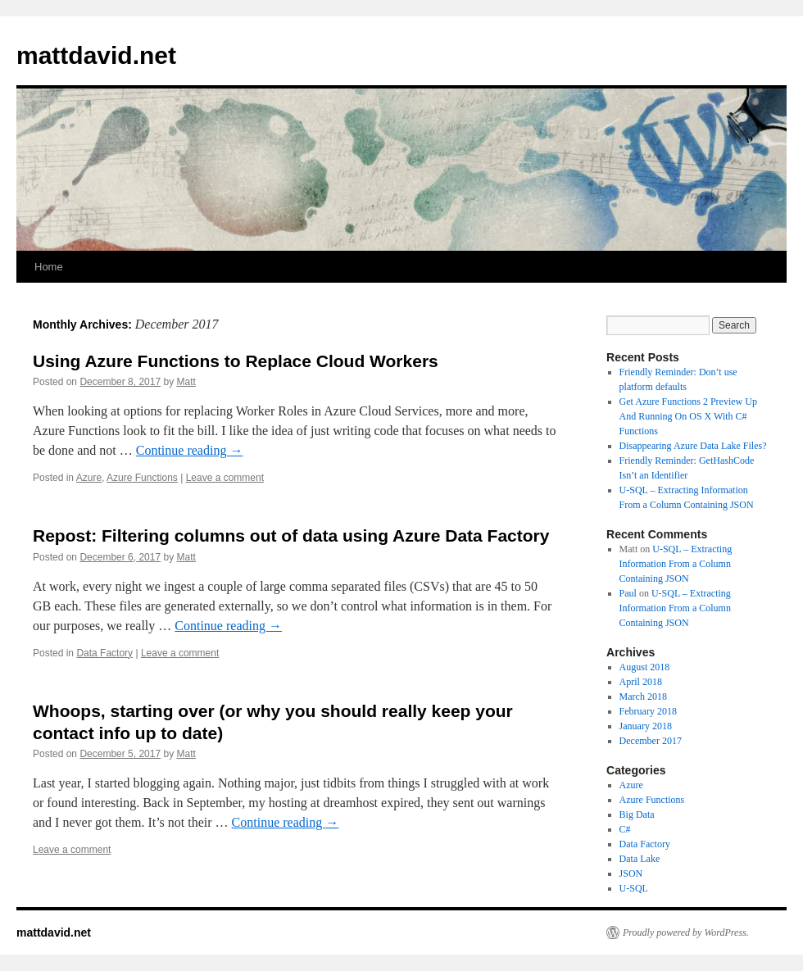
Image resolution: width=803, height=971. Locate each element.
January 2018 (645, 726)
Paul (628, 593)
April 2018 (640, 681)
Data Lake (639, 858)
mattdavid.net (96, 55)
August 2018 (644, 667)
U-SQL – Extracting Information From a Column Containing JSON (676, 563)
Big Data (637, 814)
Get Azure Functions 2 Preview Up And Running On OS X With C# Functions (688, 416)
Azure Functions (142, 477)
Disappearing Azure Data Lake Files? (693, 445)
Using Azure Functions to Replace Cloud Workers (235, 361)
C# (625, 829)
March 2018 (643, 696)
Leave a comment (225, 477)
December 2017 (650, 740)
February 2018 (648, 711)
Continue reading (189, 450)
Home (48, 267)
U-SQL (633, 888)
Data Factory (104, 653)
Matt (186, 382)
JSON (631, 873)
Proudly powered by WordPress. (686, 932)
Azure (89, 477)
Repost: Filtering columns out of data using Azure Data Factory (291, 535)
